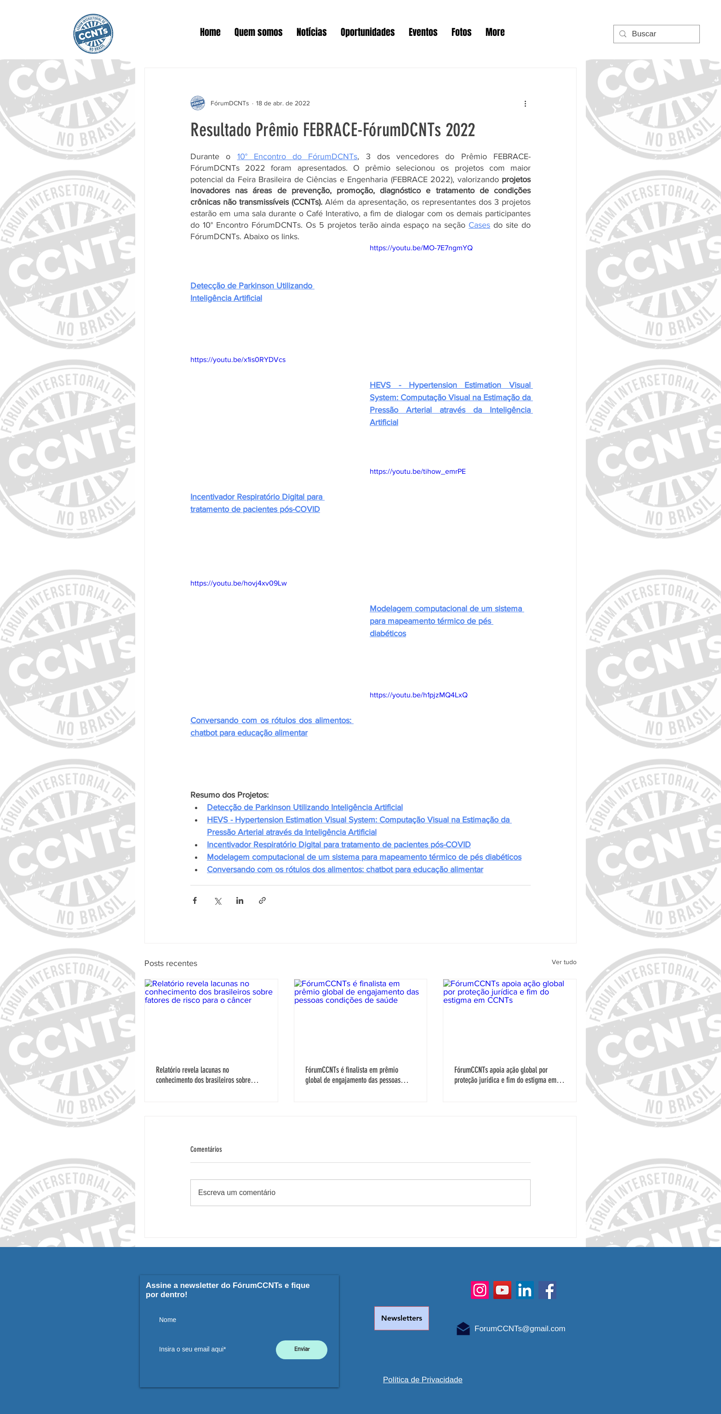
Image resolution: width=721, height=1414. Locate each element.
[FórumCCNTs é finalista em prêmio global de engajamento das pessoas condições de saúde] (360, 1016)
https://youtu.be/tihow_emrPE (418, 471)
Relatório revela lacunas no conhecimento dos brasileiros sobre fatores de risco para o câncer (203, 1075)
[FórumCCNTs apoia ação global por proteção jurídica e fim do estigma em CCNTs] (509, 1016)
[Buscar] (656, 34)
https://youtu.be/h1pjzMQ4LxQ (419, 695)
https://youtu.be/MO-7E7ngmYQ (421, 248)
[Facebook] (547, 1290)
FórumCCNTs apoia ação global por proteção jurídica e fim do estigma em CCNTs (505, 1075)
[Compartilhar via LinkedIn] (239, 900)
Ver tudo (564, 962)
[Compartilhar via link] (262, 900)
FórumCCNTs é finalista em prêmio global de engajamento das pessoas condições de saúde (353, 1075)
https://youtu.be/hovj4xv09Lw (238, 583)
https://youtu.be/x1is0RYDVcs (238, 359)
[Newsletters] (401, 1318)
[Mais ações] (525, 103)
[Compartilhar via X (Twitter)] (217, 900)
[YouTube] (502, 1290)
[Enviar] (301, 1349)
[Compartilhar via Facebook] (194, 900)
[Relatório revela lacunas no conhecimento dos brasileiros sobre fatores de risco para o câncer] (211, 1016)
